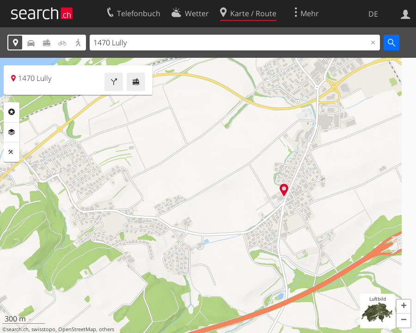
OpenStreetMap (77, 329)
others (106, 329)
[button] (403, 307)
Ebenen (11, 132)
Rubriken (11, 112)
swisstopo (43, 329)
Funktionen (11, 152)
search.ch (17, 329)
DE (373, 14)
